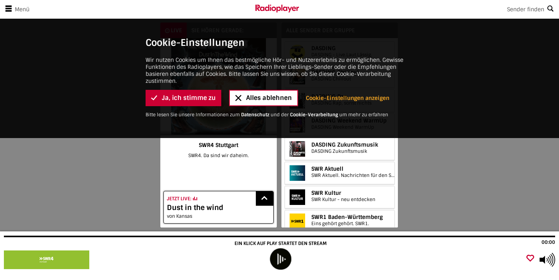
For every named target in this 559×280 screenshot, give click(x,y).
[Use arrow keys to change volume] (547, 260)
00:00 (548, 242)
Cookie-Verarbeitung (314, 21)
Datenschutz (255, 21)
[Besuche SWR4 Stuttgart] (47, 260)
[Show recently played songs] (265, 198)
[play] (280, 259)
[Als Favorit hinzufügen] (530, 259)
